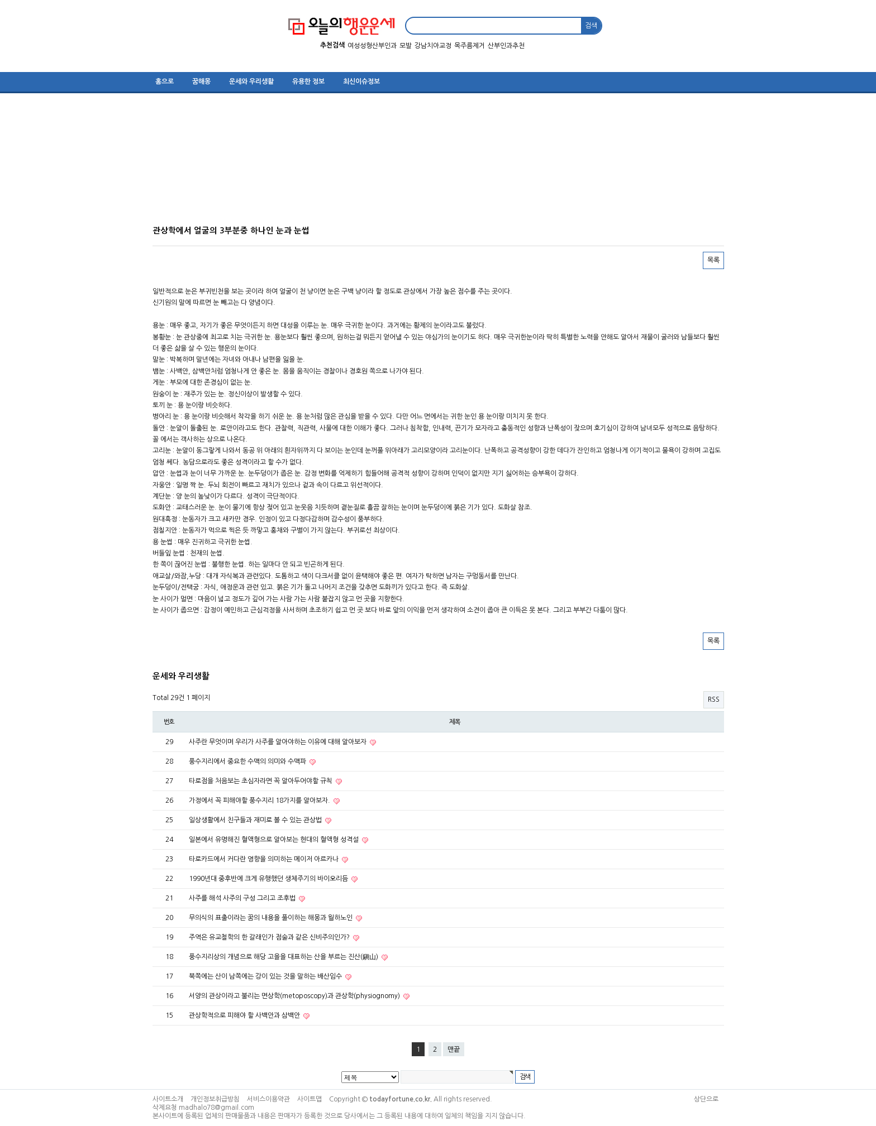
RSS (714, 699)
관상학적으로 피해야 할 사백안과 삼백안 (245, 1015)
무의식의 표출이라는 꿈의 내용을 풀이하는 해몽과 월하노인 (271, 917)
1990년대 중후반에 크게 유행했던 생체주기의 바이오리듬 (269, 878)
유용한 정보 (308, 81)
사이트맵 (309, 1099)
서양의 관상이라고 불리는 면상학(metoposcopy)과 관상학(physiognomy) (295, 996)
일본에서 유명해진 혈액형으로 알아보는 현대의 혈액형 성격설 (274, 839)
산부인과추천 (506, 45)
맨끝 (453, 1049)
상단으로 (706, 1099)
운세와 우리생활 (251, 81)
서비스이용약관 (268, 1099)
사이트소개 (168, 1099)
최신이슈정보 (361, 81)
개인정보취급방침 (215, 1099)
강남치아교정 (433, 45)
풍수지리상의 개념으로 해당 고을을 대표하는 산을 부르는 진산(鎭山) (284, 956)
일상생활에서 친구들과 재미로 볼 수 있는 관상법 (256, 820)
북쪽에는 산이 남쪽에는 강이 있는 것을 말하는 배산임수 (266, 976)
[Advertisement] (431, 163)
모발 (405, 45)
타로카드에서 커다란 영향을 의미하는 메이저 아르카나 (264, 859)
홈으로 (164, 81)
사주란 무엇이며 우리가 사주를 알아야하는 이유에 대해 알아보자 (278, 742)
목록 (713, 260)
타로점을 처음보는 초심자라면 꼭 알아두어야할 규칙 (261, 781)
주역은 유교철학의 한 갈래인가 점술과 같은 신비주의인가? (270, 937)
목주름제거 (469, 45)
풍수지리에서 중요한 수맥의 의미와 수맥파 (248, 761)
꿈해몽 (201, 81)
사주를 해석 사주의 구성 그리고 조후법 (243, 898)
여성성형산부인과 (372, 45)
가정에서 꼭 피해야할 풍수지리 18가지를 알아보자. (260, 800)
